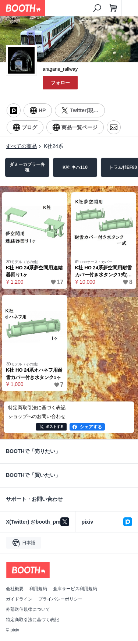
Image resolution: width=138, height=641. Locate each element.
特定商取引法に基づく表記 (32, 619)
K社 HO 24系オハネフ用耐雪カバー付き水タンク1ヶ (34, 373)
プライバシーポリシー (60, 599)
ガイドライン (19, 599)
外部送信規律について (28, 609)
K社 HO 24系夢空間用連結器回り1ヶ (34, 271)
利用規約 (38, 589)
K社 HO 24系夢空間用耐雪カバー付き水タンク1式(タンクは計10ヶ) (103, 272)
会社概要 (15, 589)
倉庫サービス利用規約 (75, 589)
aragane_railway (60, 69)
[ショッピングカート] (113, 8)
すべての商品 (21, 146)
